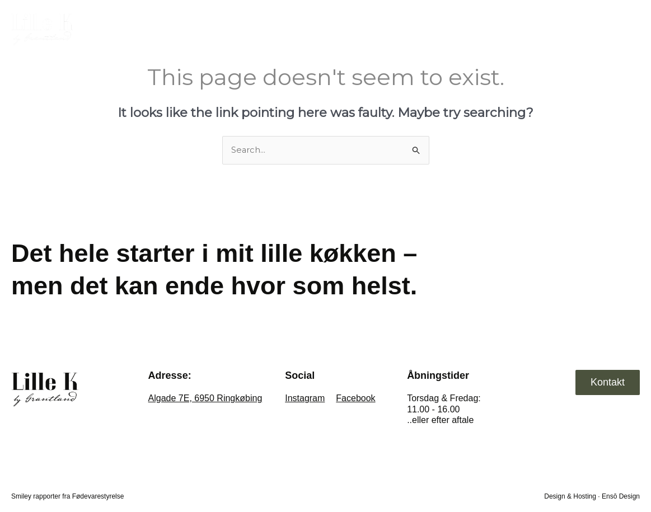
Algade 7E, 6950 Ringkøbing (205, 398)
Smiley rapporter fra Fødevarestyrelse (67, 496)
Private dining (474, 28)
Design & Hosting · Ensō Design (592, 496)
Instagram (305, 398)
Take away (397, 28)
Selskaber (549, 28)
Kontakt (611, 28)
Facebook (355, 398)
